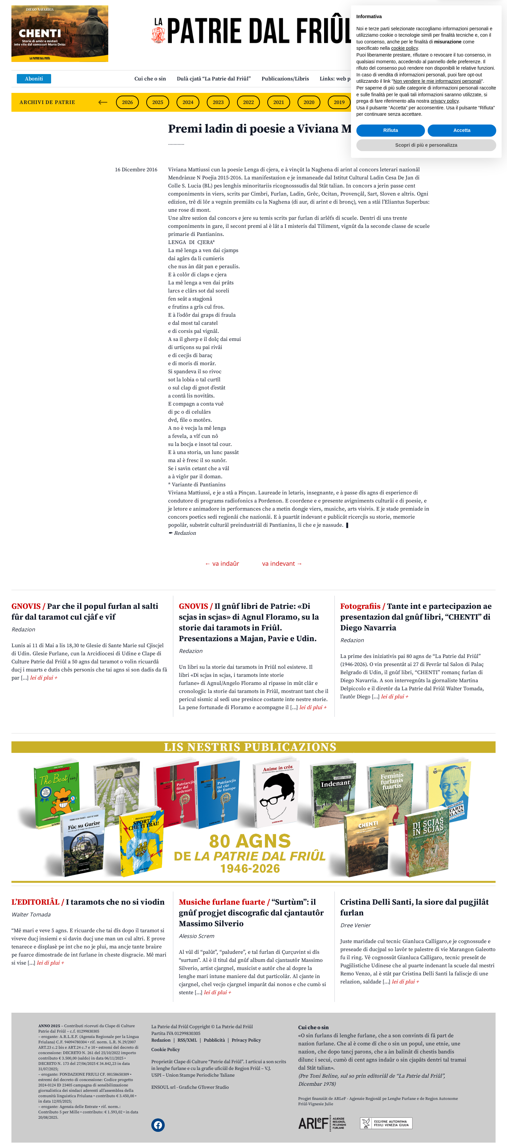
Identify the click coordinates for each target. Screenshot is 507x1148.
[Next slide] (484, 102)
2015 (460, 102)
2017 (399, 102)
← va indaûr (223, 563)
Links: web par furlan (346, 78)
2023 (218, 102)
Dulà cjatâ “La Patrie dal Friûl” (214, 78)
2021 (278, 102)
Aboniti (34, 78)
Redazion (161, 1040)
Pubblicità (214, 1040)
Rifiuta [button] (390, 1115)
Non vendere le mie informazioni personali (437, 1066)
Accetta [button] (462, 1115)
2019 (339, 102)
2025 (157, 102)
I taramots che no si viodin (88, 902)
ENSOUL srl (163, 1087)
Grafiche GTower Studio (204, 1087)
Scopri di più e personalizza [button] (426, 1129)
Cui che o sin (150, 78)
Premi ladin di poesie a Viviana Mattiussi (280, 129)
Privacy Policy (246, 1040)
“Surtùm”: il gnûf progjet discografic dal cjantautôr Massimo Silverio (251, 913)
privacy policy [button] (445, 1085)
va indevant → (282, 563)
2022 (248, 102)
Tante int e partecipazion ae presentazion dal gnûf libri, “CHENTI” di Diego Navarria (416, 617)
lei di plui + (43, 677)
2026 (127, 102)
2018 (369, 102)
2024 (188, 102)
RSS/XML (187, 1040)
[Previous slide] (103, 102)
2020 (309, 102)
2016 (430, 102)
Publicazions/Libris (285, 78)
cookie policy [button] (404, 1033)
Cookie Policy (165, 1050)
